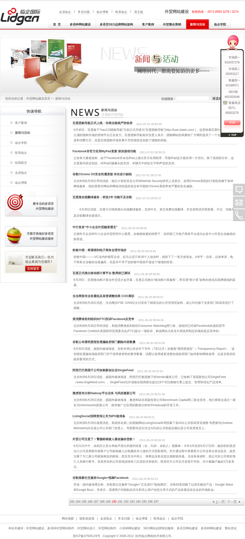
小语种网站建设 (129, 528)
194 (138, 501)
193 (132, 501)
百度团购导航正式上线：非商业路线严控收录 (102, 123)
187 (96, 501)
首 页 (57, 24)
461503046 (232, 97)
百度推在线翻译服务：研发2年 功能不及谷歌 (102, 197)
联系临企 (121, 12)
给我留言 (21, 163)
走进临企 (65, 12)
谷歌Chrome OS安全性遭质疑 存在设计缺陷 (102, 174)
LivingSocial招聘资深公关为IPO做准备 (98, 416)
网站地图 (68, 518)
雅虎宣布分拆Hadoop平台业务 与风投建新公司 (104, 393)
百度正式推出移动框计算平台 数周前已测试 (101, 273)
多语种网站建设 (80, 24)
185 (84, 501)
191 (120, 501)
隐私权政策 (87, 518)
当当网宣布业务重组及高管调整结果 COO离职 (103, 296)
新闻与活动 (197, 24)
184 (78, 501)
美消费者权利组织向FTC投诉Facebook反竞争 (103, 319)
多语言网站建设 (187, 528)
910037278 (232, 62)
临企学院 (220, 24)
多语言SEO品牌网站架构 (116, 24)
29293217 (232, 74)
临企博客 (102, 12)
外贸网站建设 (177, 11)
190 (114, 501)
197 (156, 501)
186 (90, 501)
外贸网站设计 (86, 528)
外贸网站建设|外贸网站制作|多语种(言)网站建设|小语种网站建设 (20, 16)
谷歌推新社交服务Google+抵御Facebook (100, 478)
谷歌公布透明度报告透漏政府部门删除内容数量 (104, 342)
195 (144, 501)
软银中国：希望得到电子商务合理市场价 (99, 250)
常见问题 (84, 12)
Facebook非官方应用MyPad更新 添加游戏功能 (104, 151)
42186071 (232, 85)
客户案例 (148, 24)
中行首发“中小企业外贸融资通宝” (95, 227)
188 (102, 501)
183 (72, 501)
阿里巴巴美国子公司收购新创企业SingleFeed (103, 370)
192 (126, 501)
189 (108, 501)
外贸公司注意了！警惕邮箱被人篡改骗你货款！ (104, 439)
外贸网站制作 (107, 528)
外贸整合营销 (172, 24)
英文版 (138, 12)
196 (150, 501)
